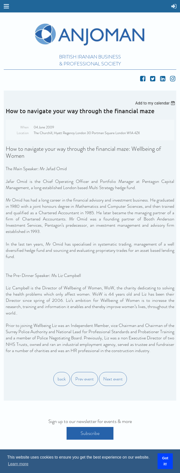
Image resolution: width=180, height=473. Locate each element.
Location (23, 132)
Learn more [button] (18, 464)
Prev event (84, 379)
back (62, 379)
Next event (113, 379)
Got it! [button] (165, 461)
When (24, 127)
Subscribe (90, 433)
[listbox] (155, 103)
